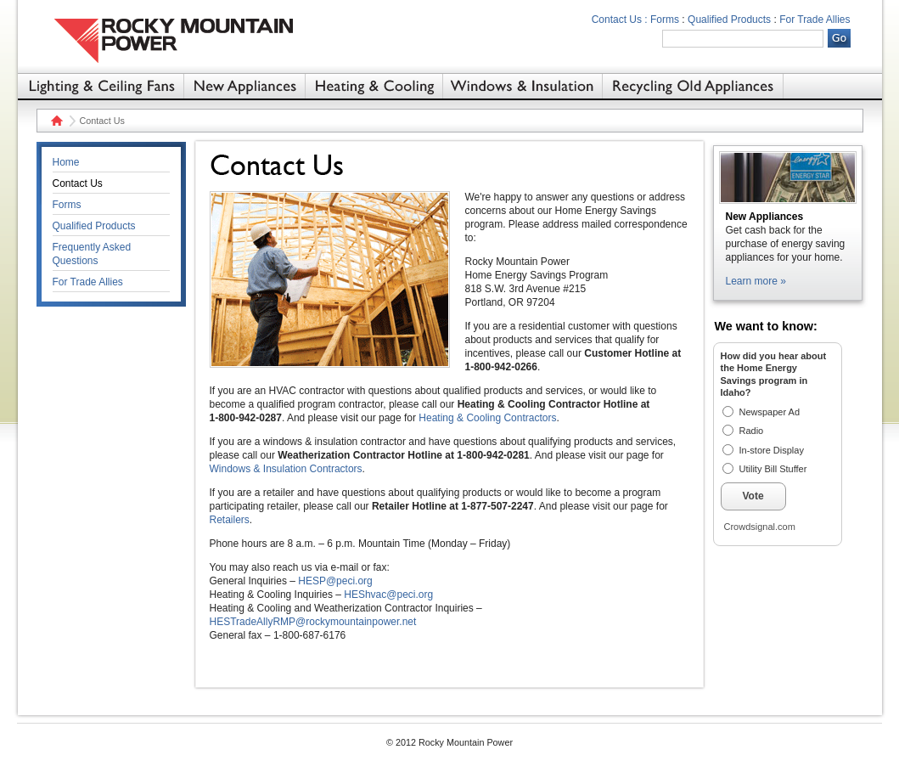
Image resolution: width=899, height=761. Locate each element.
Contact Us (78, 183)
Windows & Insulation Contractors (286, 469)
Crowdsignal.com (759, 526)
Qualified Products (729, 19)
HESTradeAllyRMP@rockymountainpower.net (313, 622)
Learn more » (756, 281)
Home (55, 120)
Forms (664, 19)
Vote (753, 496)
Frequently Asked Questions (92, 254)
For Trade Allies (814, 19)
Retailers (230, 520)
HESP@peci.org (335, 581)
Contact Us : (620, 19)
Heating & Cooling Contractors (487, 418)
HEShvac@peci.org (388, 594)
